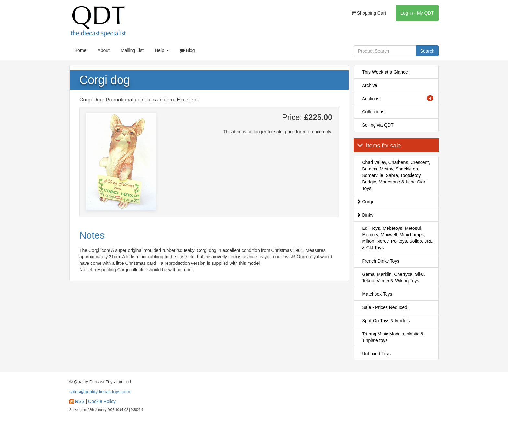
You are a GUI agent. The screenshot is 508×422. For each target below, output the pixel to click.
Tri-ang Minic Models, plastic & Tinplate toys (393, 337)
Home (80, 50)
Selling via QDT (378, 125)
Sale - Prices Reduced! (385, 307)
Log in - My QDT (417, 13)
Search (427, 50)
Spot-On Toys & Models (386, 320)
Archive (369, 85)
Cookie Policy (102, 401)
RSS (80, 401)
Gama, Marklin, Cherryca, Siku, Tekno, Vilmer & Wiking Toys (393, 277)
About (104, 50)
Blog (187, 50)
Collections (373, 111)
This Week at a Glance (385, 72)
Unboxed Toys (376, 353)
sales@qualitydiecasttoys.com (99, 391)
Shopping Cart (369, 13)
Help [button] (162, 50)
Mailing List (132, 50)
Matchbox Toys (377, 294)
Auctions (398, 98)
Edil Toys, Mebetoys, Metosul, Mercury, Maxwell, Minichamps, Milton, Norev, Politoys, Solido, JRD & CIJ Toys (397, 238)
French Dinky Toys (380, 261)
